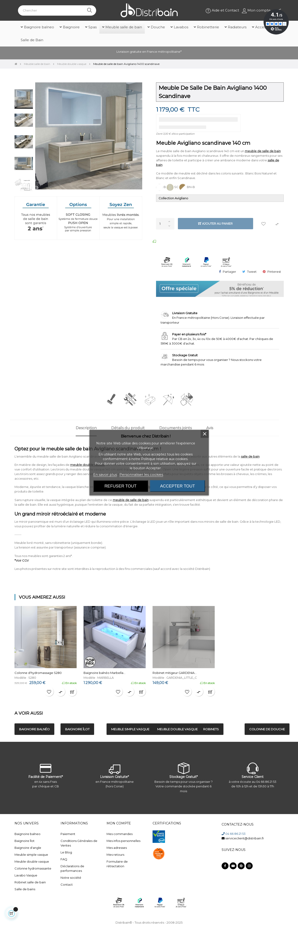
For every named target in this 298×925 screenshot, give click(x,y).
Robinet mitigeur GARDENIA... (175, 673)
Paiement (68, 834)
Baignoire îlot (24, 841)
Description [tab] (86, 428)
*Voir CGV (21, 560)
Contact (67, 884)
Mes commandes (120, 834)
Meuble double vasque (31, 861)
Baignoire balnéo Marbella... (104, 673)
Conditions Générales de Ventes (79, 843)
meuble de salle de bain (263, 151)
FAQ (64, 859)
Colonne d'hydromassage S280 (38, 673)
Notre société (71, 877)
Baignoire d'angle (27, 848)
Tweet (252, 271)
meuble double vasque (87, 465)
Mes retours (115, 854)
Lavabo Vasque (25, 875)
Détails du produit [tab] (128, 428)
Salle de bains (24, 889)
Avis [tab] (209, 428)
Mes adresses (117, 848)
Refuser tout (120, 486)
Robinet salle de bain (30, 882)
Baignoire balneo (27, 834)
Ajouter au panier (215, 224)
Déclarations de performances (72, 868)
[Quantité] (165, 223)
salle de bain (250, 456)
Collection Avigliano (173, 198)
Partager (229, 271)
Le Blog (66, 852)
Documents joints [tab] (175, 428)
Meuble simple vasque (31, 854)
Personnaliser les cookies (141, 474)
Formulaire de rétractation (117, 864)
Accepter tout (177, 486)
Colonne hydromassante (32, 868)
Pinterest (274, 271)
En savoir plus (105, 474)
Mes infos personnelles (123, 841)
